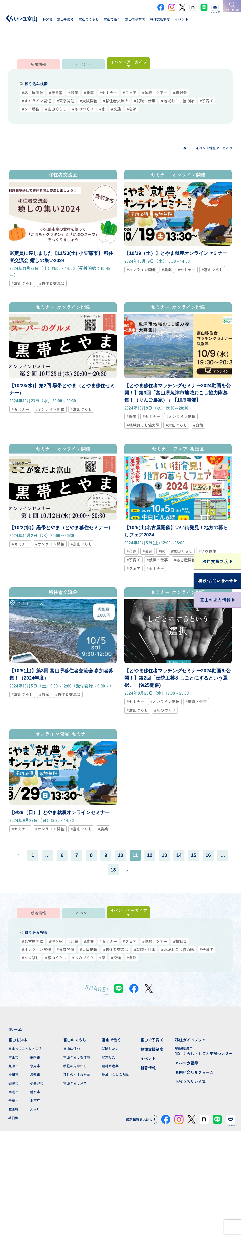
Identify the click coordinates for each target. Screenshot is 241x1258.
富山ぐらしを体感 (76, 1057)
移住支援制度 (151, 1049)
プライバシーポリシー (120, 1237)
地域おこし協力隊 (115, 1074)
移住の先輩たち (75, 1065)
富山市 (13, 1057)
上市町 (35, 1100)
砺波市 (13, 1083)
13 (164, 855)
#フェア (130, 92)
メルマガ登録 (186, 1063)
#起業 (73, 92)
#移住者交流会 (115, 101)
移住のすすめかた (76, 1074)
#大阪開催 (89, 101)
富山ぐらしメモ (75, 1083)
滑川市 (13, 1074)
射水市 (35, 1091)
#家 (102, 109)
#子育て (206, 101)
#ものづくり (83, 109)
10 (120, 855)
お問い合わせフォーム (194, 1072)
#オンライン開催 (36, 101)
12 (149, 855)
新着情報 (148, 1068)
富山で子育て (151, 1040)
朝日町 (13, 1117)
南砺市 (13, 1091)
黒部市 (35, 1074)
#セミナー (108, 92)
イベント (148, 1058)
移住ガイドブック (190, 1040)
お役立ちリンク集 (190, 1081)
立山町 (13, 1109)
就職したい (110, 1048)
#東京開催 (65, 101)
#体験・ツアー (154, 92)
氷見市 (35, 1065)
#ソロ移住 (31, 109)
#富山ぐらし (56, 109)
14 (179, 855)
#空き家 (56, 92)
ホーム (15, 1029)
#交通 (116, 109)
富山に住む (71, 1048)
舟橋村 (13, 1100)
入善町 (35, 1109)
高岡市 (35, 1057)
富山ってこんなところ (25, 1048)
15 (193, 855)
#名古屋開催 (32, 92)
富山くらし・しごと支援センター (204, 1051)
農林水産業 (110, 1065)
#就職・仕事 (144, 101)
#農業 (89, 92)
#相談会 (180, 92)
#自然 (131, 109)
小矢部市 (36, 1083)
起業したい (110, 1057)
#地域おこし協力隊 (177, 101)
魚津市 (13, 1065)
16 (208, 855)
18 (113, 869)
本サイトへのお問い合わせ (120, 1206)
